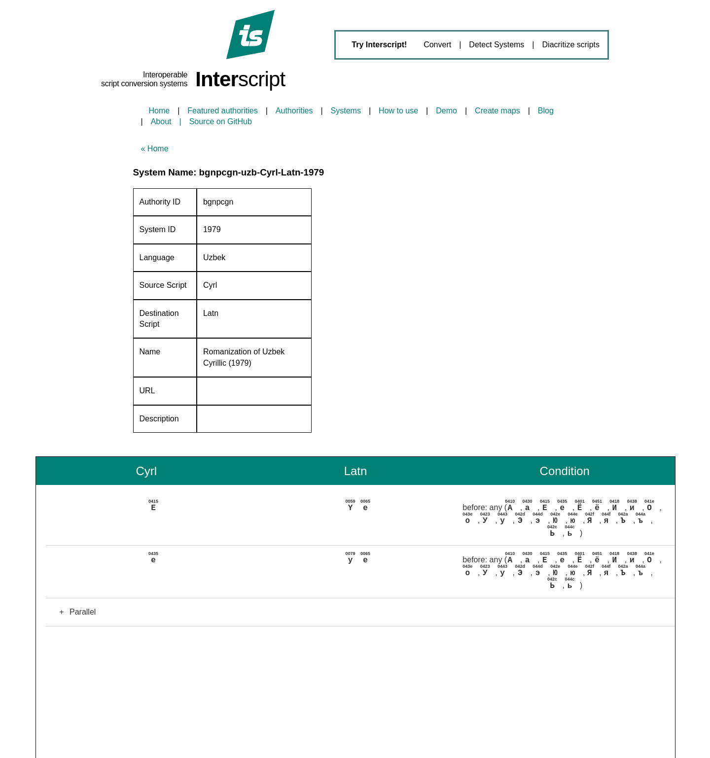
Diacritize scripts (571, 44)
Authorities (294, 110)
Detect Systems (496, 44)
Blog (546, 110)
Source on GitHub (220, 121)
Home (159, 110)
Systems (346, 110)
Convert (437, 44)
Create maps (497, 110)
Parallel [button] (75, 611)
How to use (398, 110)
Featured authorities (222, 110)
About (161, 121)
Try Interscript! (379, 44)
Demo (446, 110)
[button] (360, 519)
